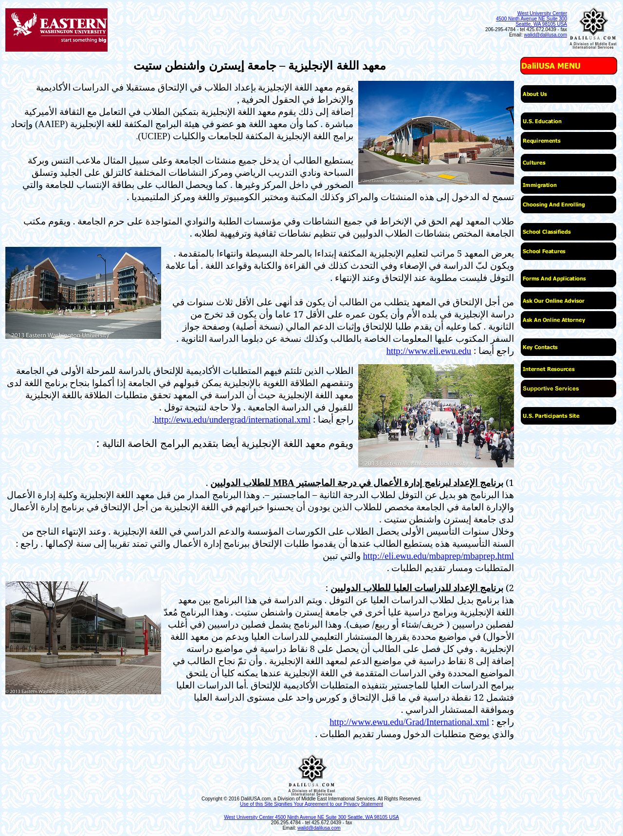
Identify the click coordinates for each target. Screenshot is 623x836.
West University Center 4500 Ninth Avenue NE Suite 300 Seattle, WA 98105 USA (531, 19)
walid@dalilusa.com (545, 34)
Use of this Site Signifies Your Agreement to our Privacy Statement (311, 804)
